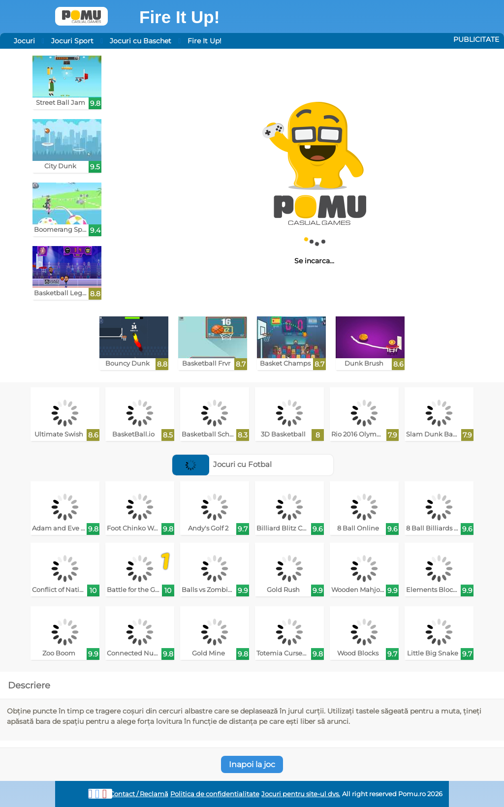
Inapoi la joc (252, 764)
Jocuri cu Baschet (140, 40)
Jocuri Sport (72, 40)
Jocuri (24, 40)
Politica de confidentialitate (214, 794)
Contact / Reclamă (139, 794)
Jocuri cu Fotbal (222, 464)
